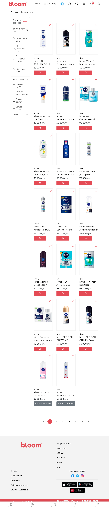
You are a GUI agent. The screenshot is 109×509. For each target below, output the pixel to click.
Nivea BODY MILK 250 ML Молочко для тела (65, 174)
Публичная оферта (19, 485)
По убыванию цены (19, 48)
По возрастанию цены (20, 38)
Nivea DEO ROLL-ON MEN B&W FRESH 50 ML (88, 340)
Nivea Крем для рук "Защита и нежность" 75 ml (42, 119)
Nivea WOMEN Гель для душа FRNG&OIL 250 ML (88, 64)
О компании (16, 476)
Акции (59, 462)
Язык (35, 3)
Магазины (61, 448)
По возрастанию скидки (20, 59)
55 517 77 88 (50, 4)
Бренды (24, 12)
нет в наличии (43, 403)
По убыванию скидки (19, 69)
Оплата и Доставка (19, 490)
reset (25, 21)
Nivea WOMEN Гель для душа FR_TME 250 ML (42, 174)
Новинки (60, 457)
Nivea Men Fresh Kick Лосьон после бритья (87, 285)
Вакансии (15, 480)
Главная (14, 12)
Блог (58, 467)
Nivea (36, 58)
